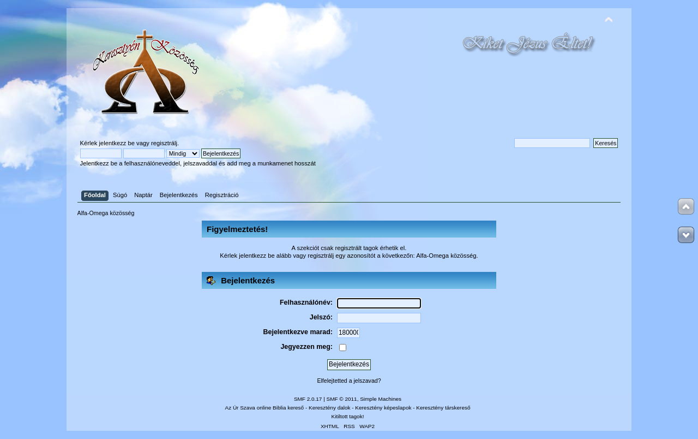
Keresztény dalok (329, 408)
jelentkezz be (117, 143)
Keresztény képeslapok (383, 408)
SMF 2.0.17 (308, 399)
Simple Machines (380, 399)
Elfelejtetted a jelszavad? (349, 380)
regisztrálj (164, 143)
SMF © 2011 (342, 399)
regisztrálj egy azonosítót (341, 255)
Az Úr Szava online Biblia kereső (264, 408)
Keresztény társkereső (443, 408)
